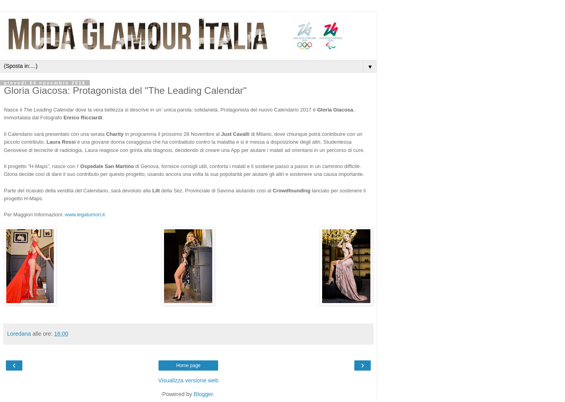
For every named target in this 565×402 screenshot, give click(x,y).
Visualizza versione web (188, 380)
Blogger (203, 394)
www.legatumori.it (85, 214)
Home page (188, 365)
